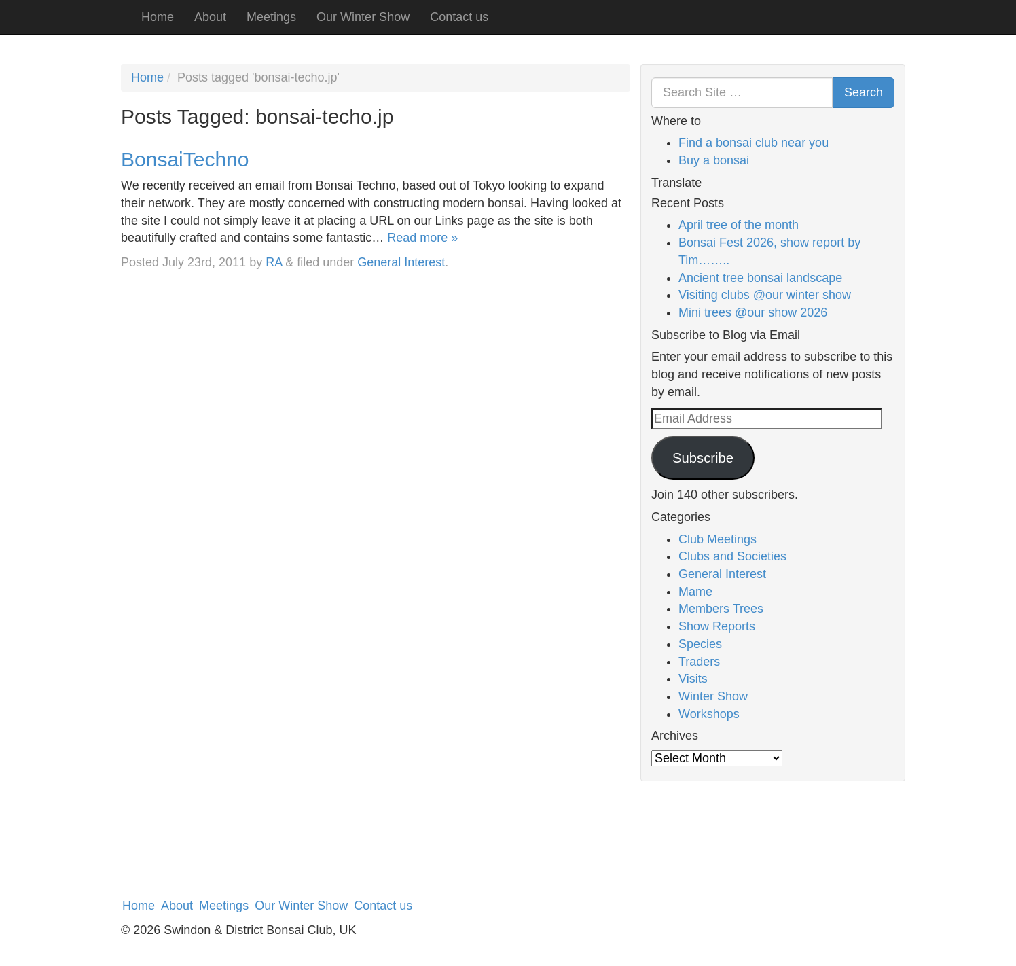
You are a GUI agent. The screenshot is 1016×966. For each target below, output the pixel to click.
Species (700, 644)
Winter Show (713, 696)
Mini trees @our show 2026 (752, 312)
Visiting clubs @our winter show (764, 295)
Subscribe (702, 457)
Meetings (271, 17)
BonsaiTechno (185, 159)
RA (274, 262)
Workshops (709, 714)
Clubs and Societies (732, 556)
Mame (695, 591)
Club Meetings (717, 539)
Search (863, 92)
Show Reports (716, 626)
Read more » (422, 238)
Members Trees (720, 608)
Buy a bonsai (713, 160)
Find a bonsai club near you (753, 142)
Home (157, 17)
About (210, 17)
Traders (699, 661)
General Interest (401, 262)
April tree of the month (738, 225)
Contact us (459, 17)
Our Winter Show (363, 17)
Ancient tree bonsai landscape (760, 278)
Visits (693, 678)
